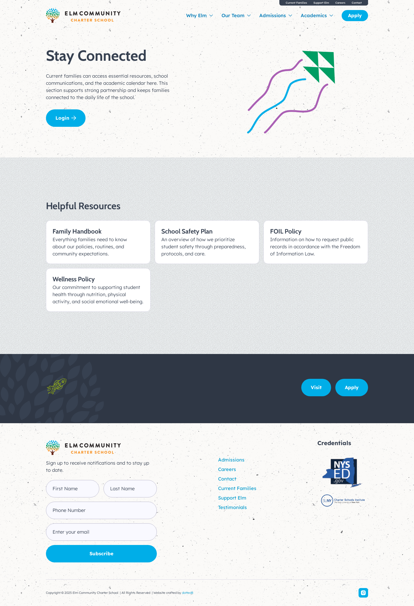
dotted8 (187, 593)
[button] (199, 15)
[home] (83, 15)
